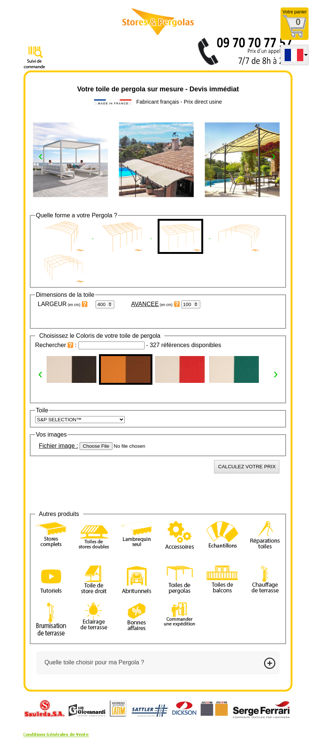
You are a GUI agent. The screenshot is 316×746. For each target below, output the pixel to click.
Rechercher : (56, 345)
